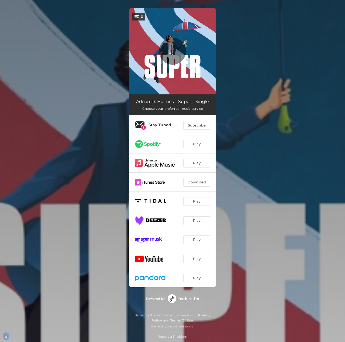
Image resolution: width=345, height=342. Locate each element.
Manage (157, 326)
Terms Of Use (181, 320)
